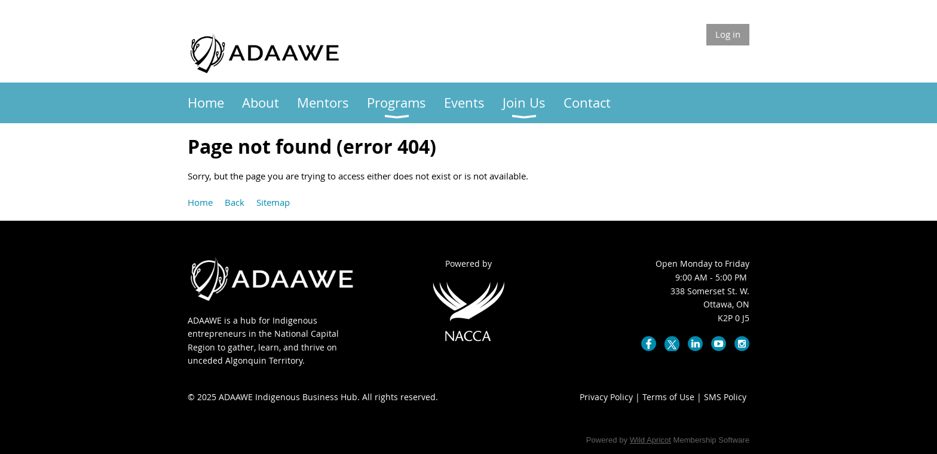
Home (200, 202)
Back (234, 202)
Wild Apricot (650, 439)
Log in (727, 34)
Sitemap (273, 202)
